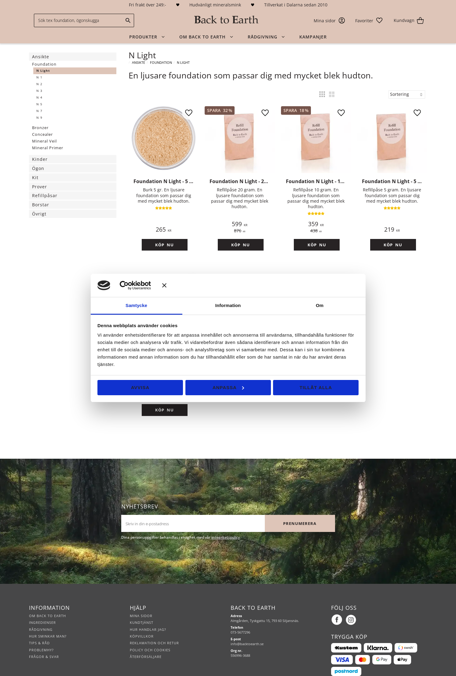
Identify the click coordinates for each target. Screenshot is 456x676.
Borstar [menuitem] (40, 205)
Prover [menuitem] (39, 187)
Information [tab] (228, 305)
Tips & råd (39, 628)
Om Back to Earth (47, 601)
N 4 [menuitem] (39, 97)
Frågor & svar (44, 642)
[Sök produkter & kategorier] (84, 20)
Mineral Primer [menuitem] (47, 147)
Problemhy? (41, 635)
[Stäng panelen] (260, 285)
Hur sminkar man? (48, 621)
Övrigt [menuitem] (39, 214)
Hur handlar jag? (148, 615)
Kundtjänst (141, 608)
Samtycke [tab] (136, 305)
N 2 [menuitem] (39, 84)
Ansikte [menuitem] (40, 57)
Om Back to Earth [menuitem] (202, 37)
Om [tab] (319, 305)
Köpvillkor (142, 621)
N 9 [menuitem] (39, 118)
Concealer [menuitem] (42, 134)
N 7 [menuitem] (39, 111)
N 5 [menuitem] (39, 104)
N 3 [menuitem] (39, 91)
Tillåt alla (316, 387)
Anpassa (228, 387)
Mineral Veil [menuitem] (44, 141)
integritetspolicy (225, 522)
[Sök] (128, 20)
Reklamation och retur (154, 628)
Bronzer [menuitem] (40, 127)
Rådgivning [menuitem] (262, 37)
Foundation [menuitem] (44, 64)
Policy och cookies (150, 635)
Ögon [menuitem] (38, 168)
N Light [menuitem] (43, 71)
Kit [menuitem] (35, 177)
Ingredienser (42, 608)
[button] (369, 20)
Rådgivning (41, 615)
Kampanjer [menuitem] (313, 37)
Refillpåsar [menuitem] (44, 195)
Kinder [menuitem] (40, 159)
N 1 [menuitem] (39, 77)
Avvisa (140, 387)
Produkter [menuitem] (143, 37)
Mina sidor (141, 601)
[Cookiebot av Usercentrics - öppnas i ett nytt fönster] (133, 285)
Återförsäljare (146, 642)
